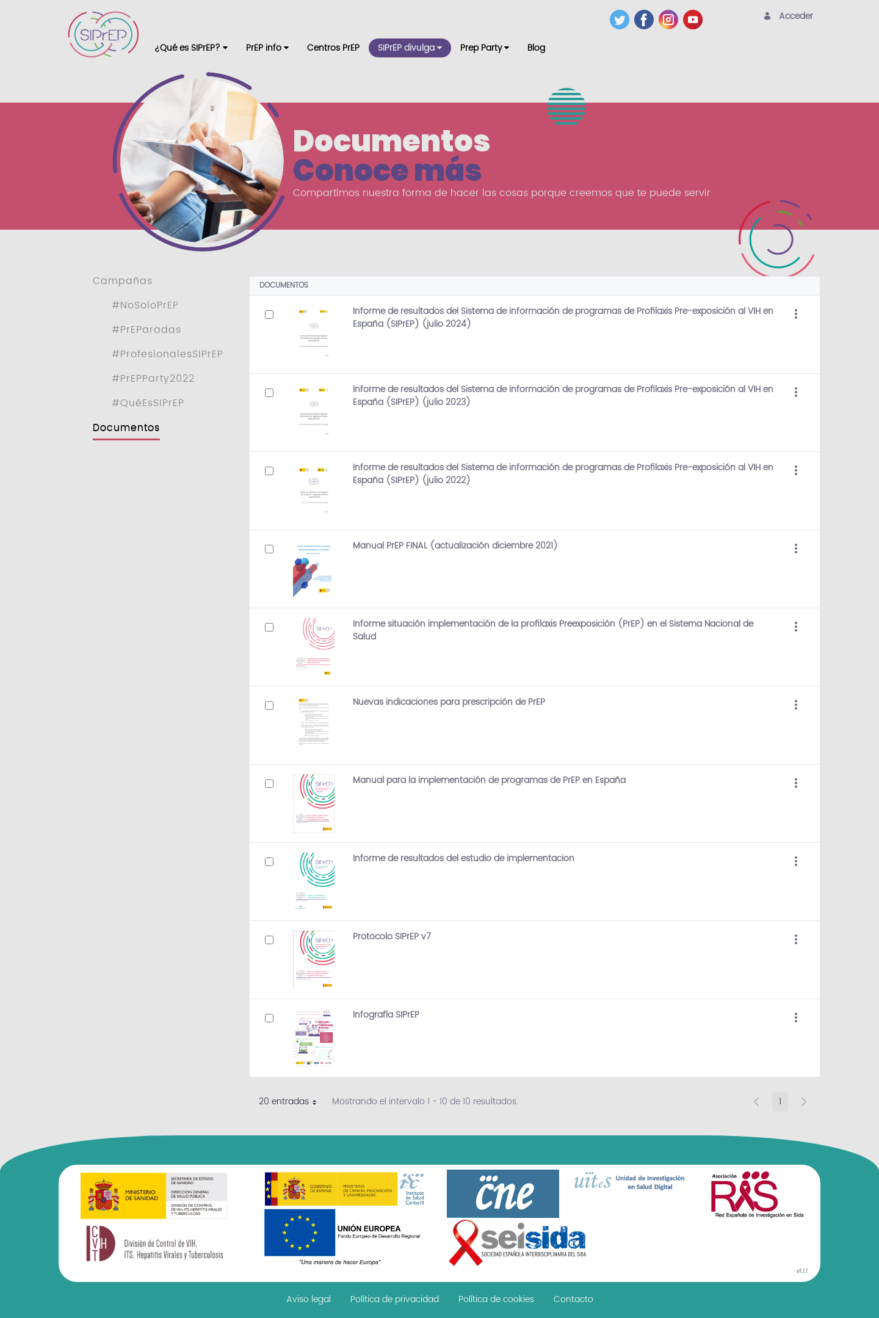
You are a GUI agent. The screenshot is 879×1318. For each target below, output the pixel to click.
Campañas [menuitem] (123, 281)
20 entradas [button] (292, 1103)
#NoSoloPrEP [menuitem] (145, 305)
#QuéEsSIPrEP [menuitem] (148, 403)
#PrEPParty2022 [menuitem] (153, 379)
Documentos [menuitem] (126, 427)
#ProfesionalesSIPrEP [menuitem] (167, 354)
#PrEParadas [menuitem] (146, 330)
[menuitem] (191, 47)
